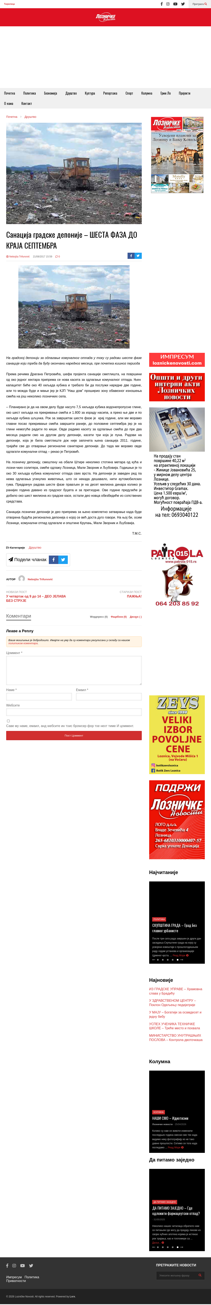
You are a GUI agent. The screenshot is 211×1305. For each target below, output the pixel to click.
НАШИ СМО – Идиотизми (170, 1119)
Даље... (158, 1243)
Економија (50, 93)
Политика (29, 93)
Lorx (72, 1297)
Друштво (71, 93)
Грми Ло (166, 93)
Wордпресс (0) (99, 616)
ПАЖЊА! (134, 596)
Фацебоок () (119, 616)
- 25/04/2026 (179, 1125)
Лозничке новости (162, 1125)
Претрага (200, 4)
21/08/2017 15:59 (42, 256)
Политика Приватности (22, 1279)
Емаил (82, 695)
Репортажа (110, 93)
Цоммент (14, 653)
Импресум (14, 1278)
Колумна (146, 93)
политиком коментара (23, 643)
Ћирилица (9, 4)
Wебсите (13, 710)
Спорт (129, 93)
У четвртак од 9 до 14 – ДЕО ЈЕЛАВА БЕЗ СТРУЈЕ (36, 598)
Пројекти (184, 93)
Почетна (9, 93)
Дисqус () (136, 616)
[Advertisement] (105, 57)
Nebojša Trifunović (18, 256)
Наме (11, 695)
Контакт (26, 103)
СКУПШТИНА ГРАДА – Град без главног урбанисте (174, 928)
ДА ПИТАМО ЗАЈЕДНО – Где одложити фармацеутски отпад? (176, 1211)
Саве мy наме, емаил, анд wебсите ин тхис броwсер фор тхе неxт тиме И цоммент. (70, 731)
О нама (8, 103)
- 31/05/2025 (158, 1220)
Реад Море (181, 956)
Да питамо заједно (165, 1203)
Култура (90, 93)
